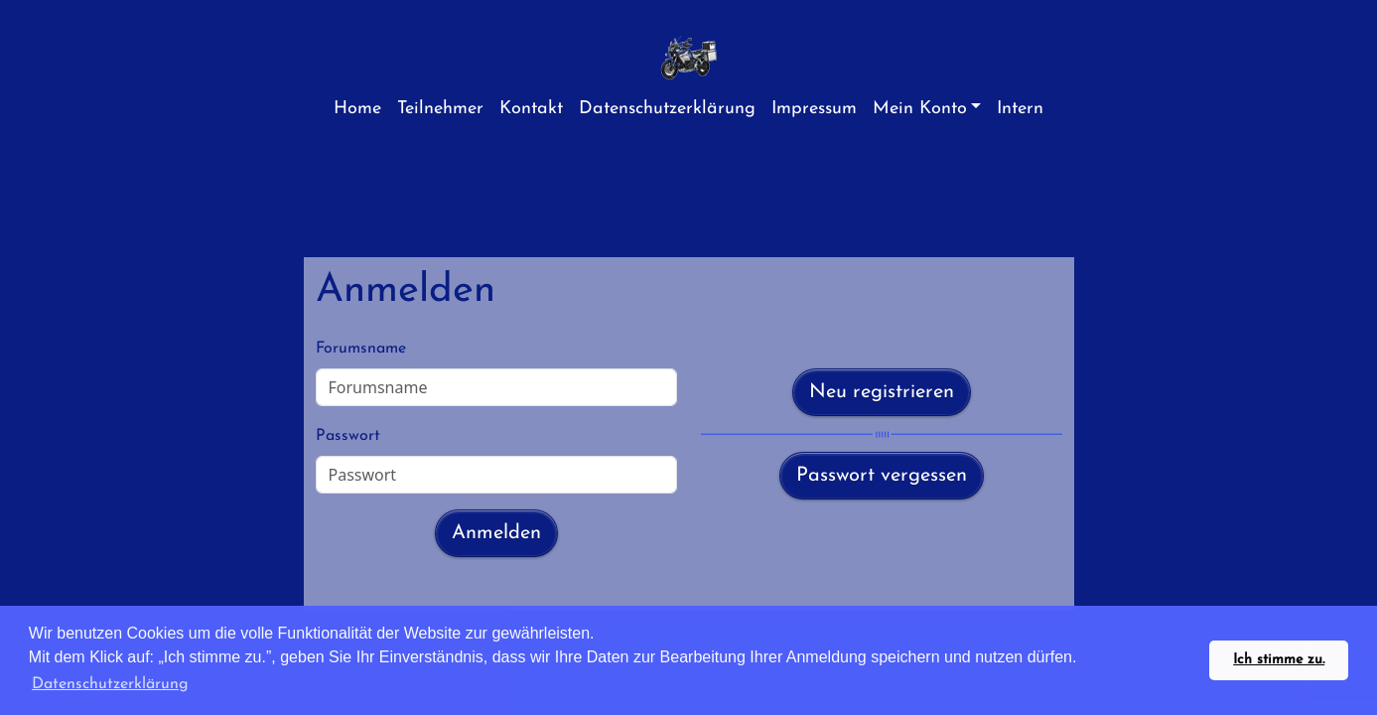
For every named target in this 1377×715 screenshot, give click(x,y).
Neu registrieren (881, 392)
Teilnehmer (440, 108)
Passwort (348, 436)
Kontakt (531, 108)
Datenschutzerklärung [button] (110, 684)
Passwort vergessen (881, 476)
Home (357, 108)
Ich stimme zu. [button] (1278, 659)
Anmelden (496, 533)
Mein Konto (920, 108)
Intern (1020, 108)
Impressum (814, 108)
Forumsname (361, 349)
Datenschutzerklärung (667, 108)
